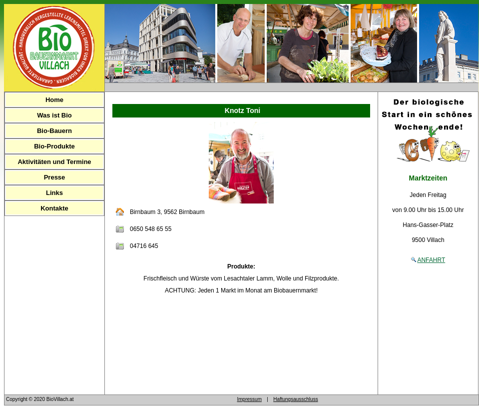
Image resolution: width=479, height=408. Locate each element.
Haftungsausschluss (295, 399)
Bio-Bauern (54, 130)
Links (54, 192)
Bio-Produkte (54, 146)
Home (54, 100)
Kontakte (54, 208)
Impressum (249, 399)
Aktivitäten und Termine (54, 162)
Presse (54, 177)
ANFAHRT (431, 260)
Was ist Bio (54, 115)
